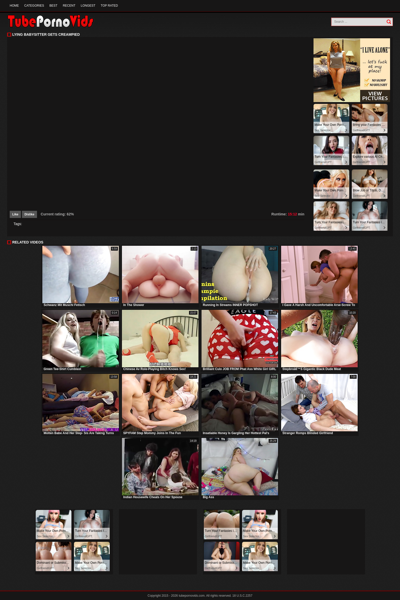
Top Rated (109, 5)
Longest (88, 5)
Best (53, 5)
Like (15, 214)
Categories (34, 5)
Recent (69, 5)
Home (14, 5)
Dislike (29, 214)
